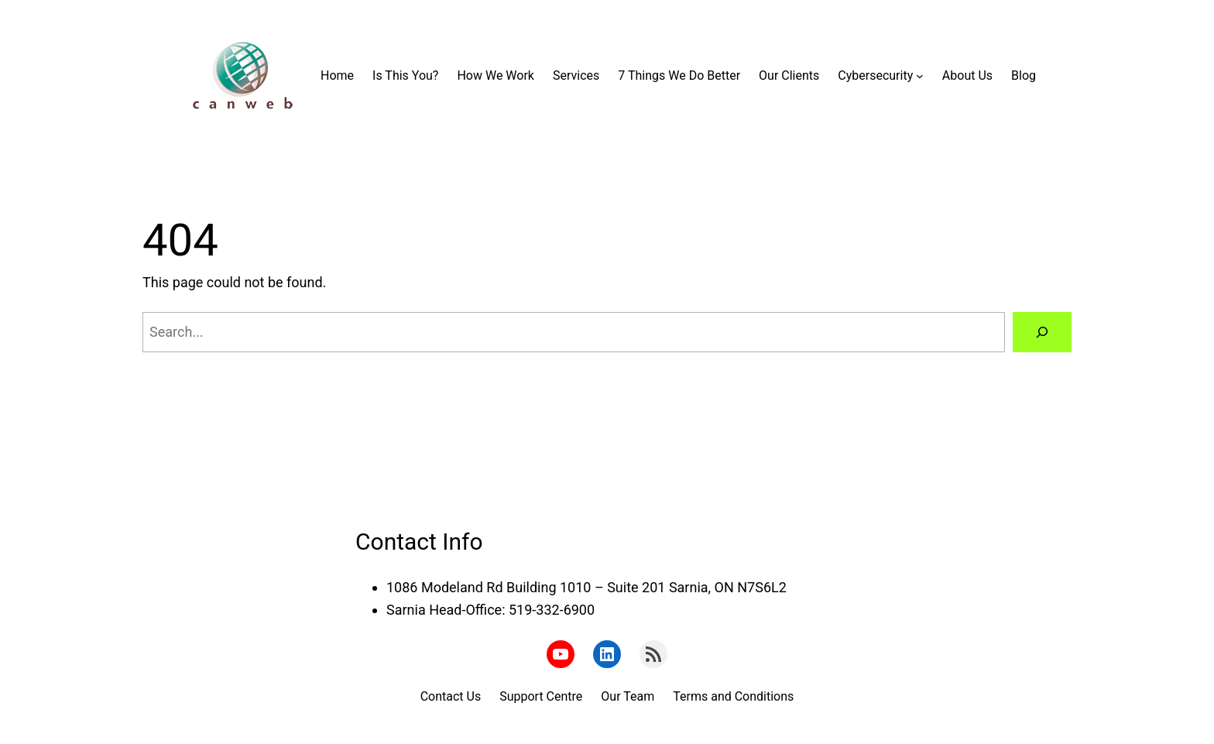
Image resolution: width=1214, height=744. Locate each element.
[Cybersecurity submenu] (920, 76)
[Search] (1042, 332)
